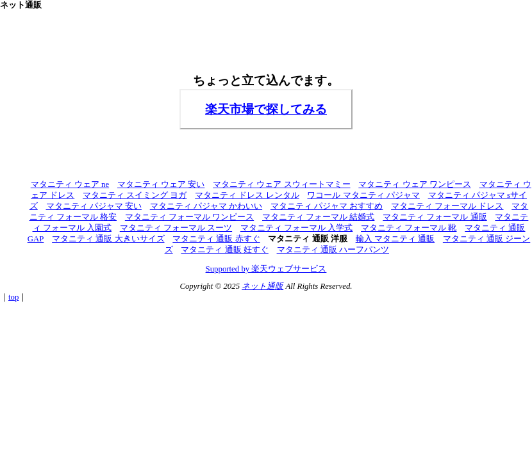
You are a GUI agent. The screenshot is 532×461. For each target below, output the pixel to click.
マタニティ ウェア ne (70, 184)
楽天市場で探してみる (266, 109)
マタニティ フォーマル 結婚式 (318, 217)
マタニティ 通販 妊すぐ (224, 249)
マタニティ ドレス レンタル (247, 195)
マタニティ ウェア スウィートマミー (281, 184)
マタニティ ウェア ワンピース (414, 184)
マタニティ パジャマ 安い (94, 206)
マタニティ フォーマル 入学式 (296, 227)
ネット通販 (262, 286)
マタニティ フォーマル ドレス (447, 206)
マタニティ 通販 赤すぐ (216, 238)
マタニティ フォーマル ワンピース (189, 217)
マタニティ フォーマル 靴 (408, 227)
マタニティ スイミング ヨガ (135, 195)
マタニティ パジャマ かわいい (206, 206)
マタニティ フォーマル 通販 (434, 217)
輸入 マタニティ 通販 (395, 238)
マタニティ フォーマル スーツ (176, 227)
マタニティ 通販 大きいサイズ (108, 238)
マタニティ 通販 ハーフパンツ (333, 249)
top (13, 297)
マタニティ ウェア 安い (160, 184)
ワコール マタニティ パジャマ (363, 195)
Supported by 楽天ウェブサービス (266, 268)
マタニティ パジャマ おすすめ (326, 206)
